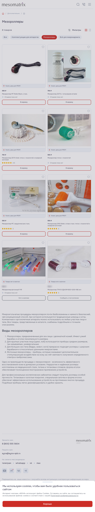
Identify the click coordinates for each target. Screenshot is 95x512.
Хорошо (47, 504)
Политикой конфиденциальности (64, 496)
